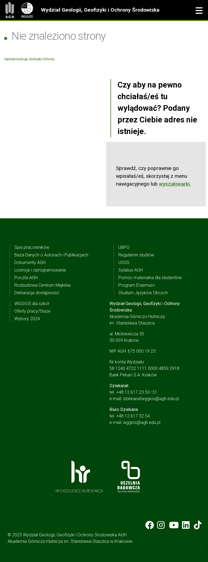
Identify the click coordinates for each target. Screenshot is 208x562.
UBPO (123, 247)
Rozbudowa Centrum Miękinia (42, 285)
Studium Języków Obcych (143, 292)
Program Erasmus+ (136, 285)
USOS (123, 262)
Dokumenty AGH (30, 262)
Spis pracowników (31, 247)
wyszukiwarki (174, 184)
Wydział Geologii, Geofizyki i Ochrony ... (30, 59)
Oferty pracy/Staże (32, 311)
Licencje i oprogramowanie (40, 270)
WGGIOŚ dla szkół (31, 303)
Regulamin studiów (136, 254)
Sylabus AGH (130, 270)
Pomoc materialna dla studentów (150, 277)
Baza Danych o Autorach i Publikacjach (51, 254)
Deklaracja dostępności (36, 292)
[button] (199, 10)
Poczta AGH (26, 277)
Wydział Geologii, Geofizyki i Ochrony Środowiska (100, 10)
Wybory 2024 (27, 318)
